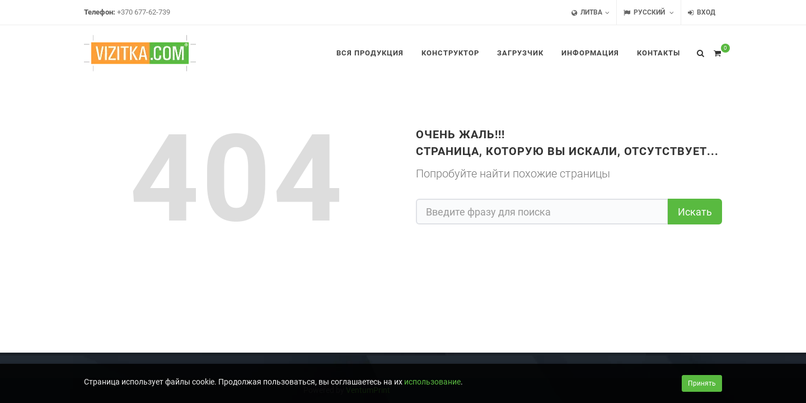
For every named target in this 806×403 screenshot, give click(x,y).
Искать (695, 212)
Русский (649, 13)
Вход (701, 13)
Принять (702, 383)
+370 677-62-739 (143, 12)
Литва (590, 13)
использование (432, 381)
